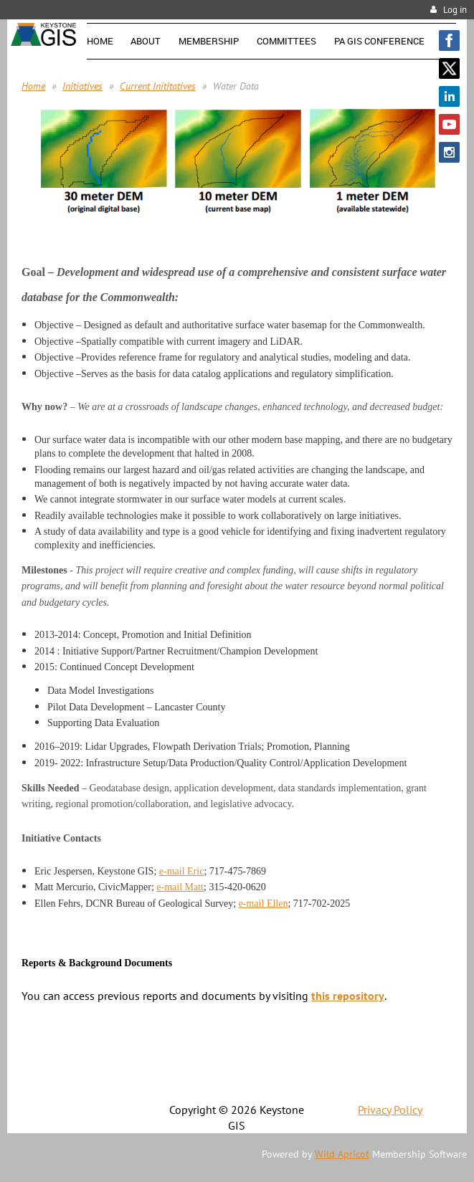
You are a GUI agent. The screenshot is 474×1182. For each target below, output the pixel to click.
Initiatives (82, 86)
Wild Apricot (342, 1154)
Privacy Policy (390, 1109)
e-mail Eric (181, 871)
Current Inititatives (158, 86)
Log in (455, 10)
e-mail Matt (180, 887)
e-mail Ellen (263, 903)
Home (33, 86)
